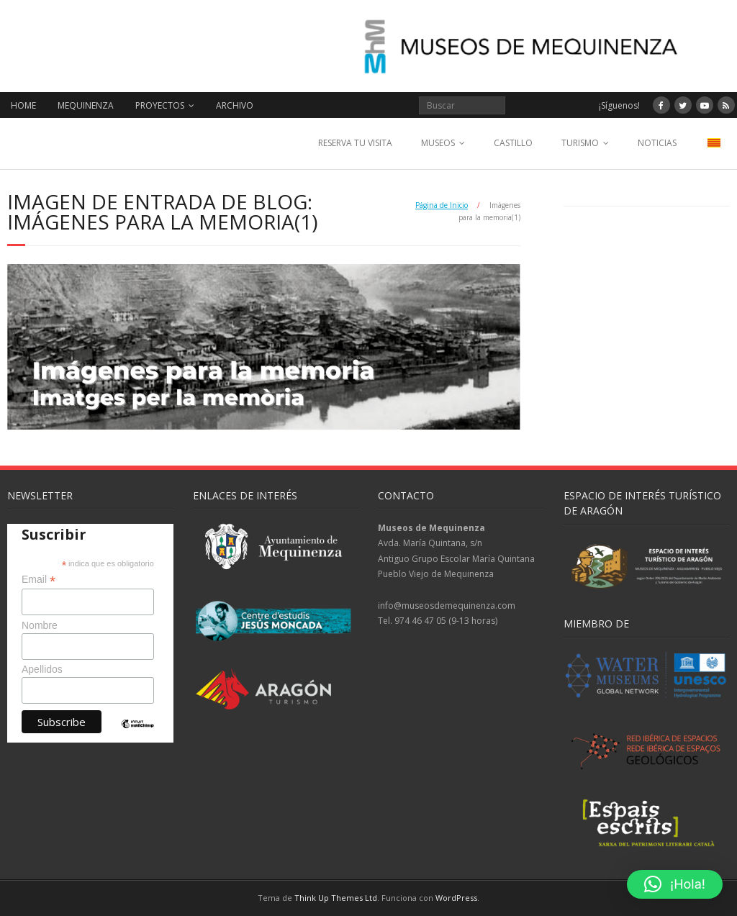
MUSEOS (438, 143)
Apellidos (42, 669)
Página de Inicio (441, 205)
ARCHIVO (234, 105)
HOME (23, 105)
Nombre (40, 625)
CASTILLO (513, 143)
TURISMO (580, 143)
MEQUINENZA (86, 105)
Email (38, 579)
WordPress (456, 897)
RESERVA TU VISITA (355, 143)
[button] (675, 884)
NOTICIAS (657, 143)
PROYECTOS (159, 105)
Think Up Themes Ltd (335, 897)
